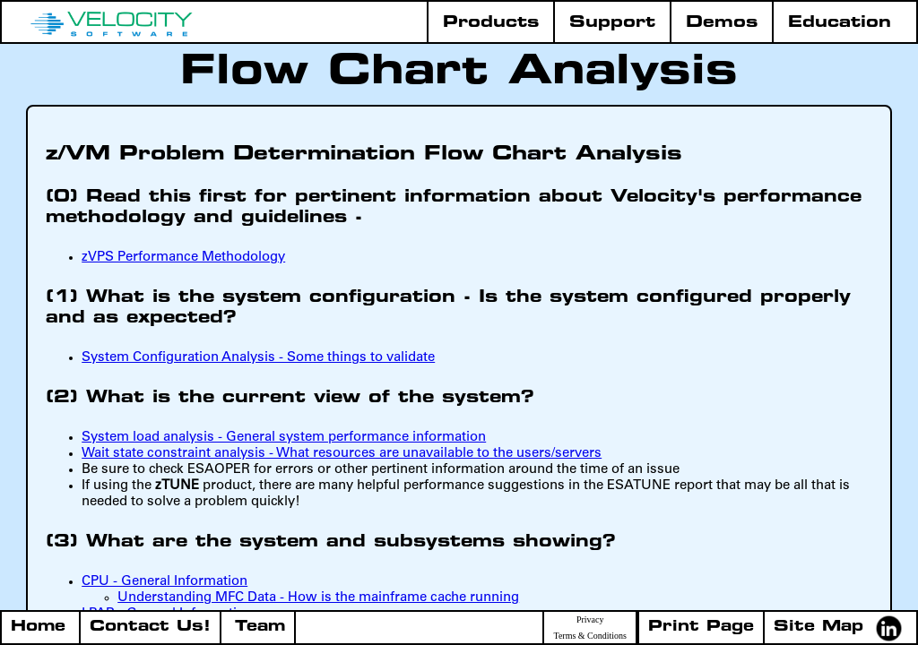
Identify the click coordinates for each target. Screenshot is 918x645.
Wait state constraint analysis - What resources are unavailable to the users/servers (342, 453)
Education (839, 22)
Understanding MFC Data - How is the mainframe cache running (318, 598)
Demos (722, 22)
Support (612, 22)
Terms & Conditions (590, 636)
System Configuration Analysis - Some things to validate (258, 358)
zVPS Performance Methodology (183, 257)
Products (491, 22)
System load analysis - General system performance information (284, 437)
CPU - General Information (164, 582)
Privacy (590, 619)
